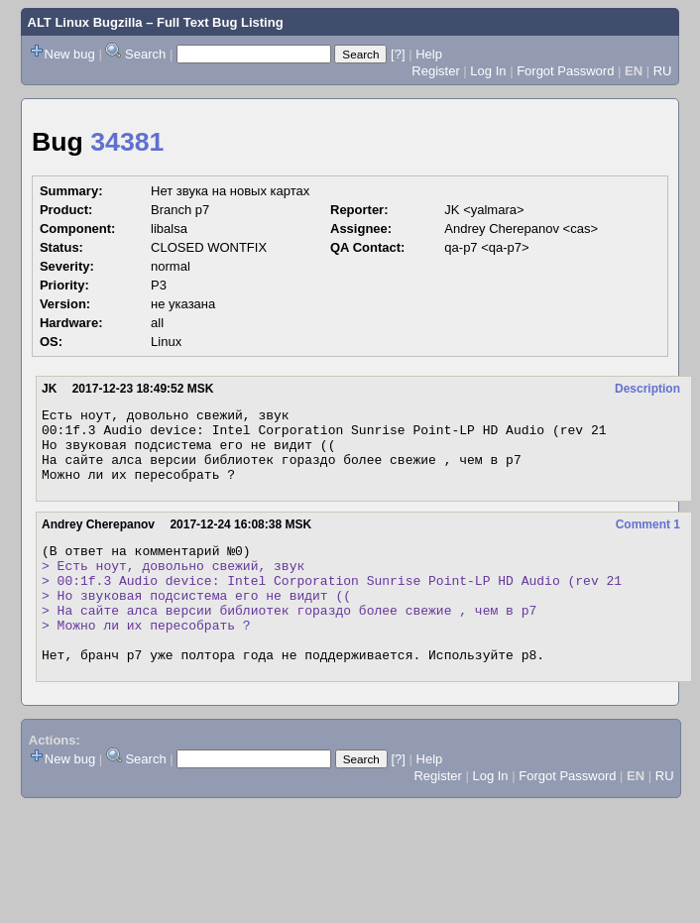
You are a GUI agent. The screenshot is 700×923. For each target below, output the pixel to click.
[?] (398, 54)
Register (435, 70)
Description (647, 389)
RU (662, 70)
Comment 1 (648, 539)
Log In (488, 70)
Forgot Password (565, 70)
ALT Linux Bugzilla (85, 22)
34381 (127, 142)
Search (145, 54)
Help (428, 54)
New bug (70, 54)
